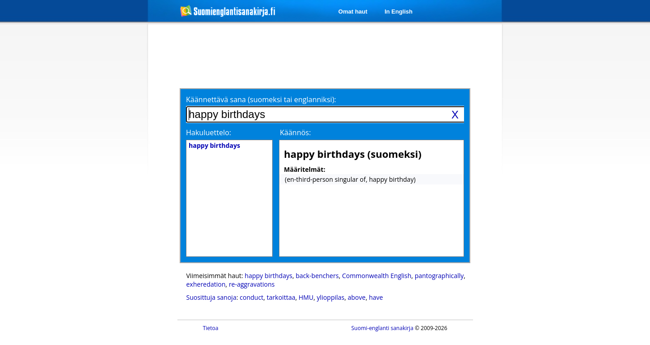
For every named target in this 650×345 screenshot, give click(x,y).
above (357, 297)
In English (399, 11)
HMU (305, 297)
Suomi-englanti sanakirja (382, 328)
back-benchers (317, 275)
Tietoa (210, 328)
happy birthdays (268, 275)
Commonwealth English (377, 275)
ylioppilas (330, 297)
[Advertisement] (100, 171)
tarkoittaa (281, 297)
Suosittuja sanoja (211, 297)
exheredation (206, 284)
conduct (252, 297)
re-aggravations (252, 284)
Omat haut (353, 11)
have (376, 297)
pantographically (439, 275)
